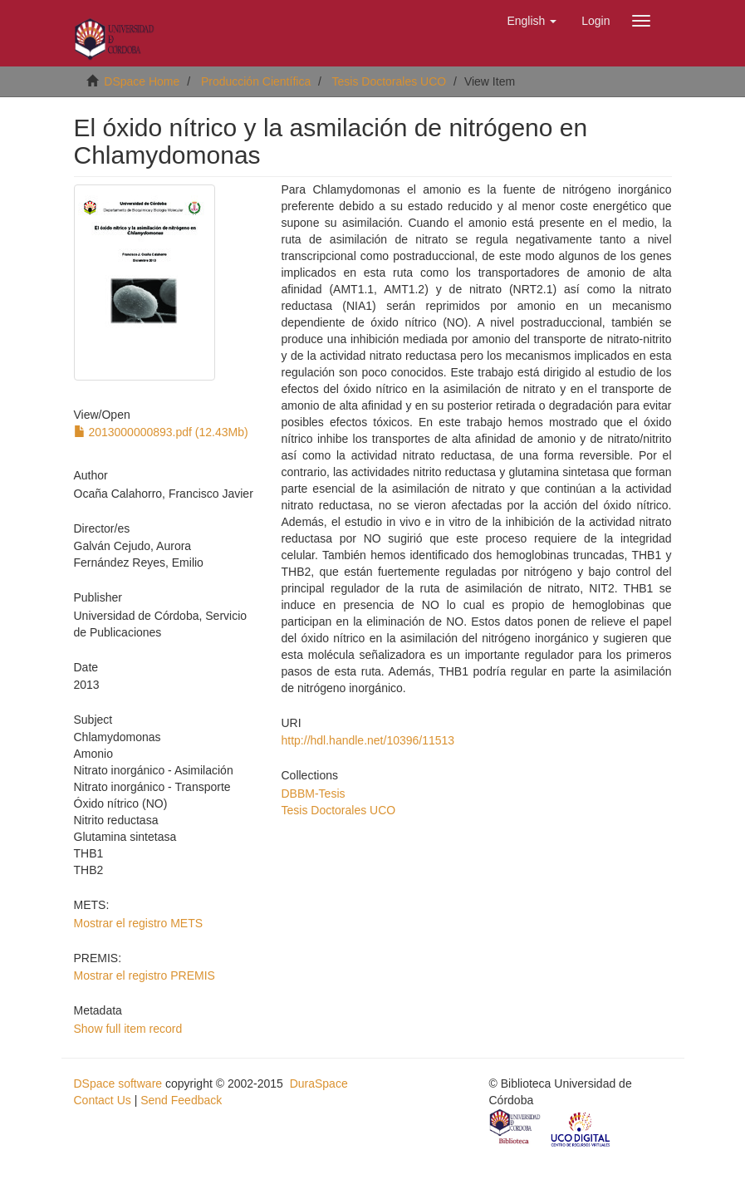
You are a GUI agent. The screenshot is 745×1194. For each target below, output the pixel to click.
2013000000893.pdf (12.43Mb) (161, 432)
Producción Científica (256, 81)
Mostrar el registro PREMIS (144, 975)
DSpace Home (141, 81)
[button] (531, 21)
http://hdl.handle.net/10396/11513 (368, 740)
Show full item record (128, 1028)
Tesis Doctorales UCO (389, 81)
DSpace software (118, 1083)
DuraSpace (319, 1083)
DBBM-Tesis (314, 793)
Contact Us (102, 1100)
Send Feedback (181, 1100)
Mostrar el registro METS (138, 923)
